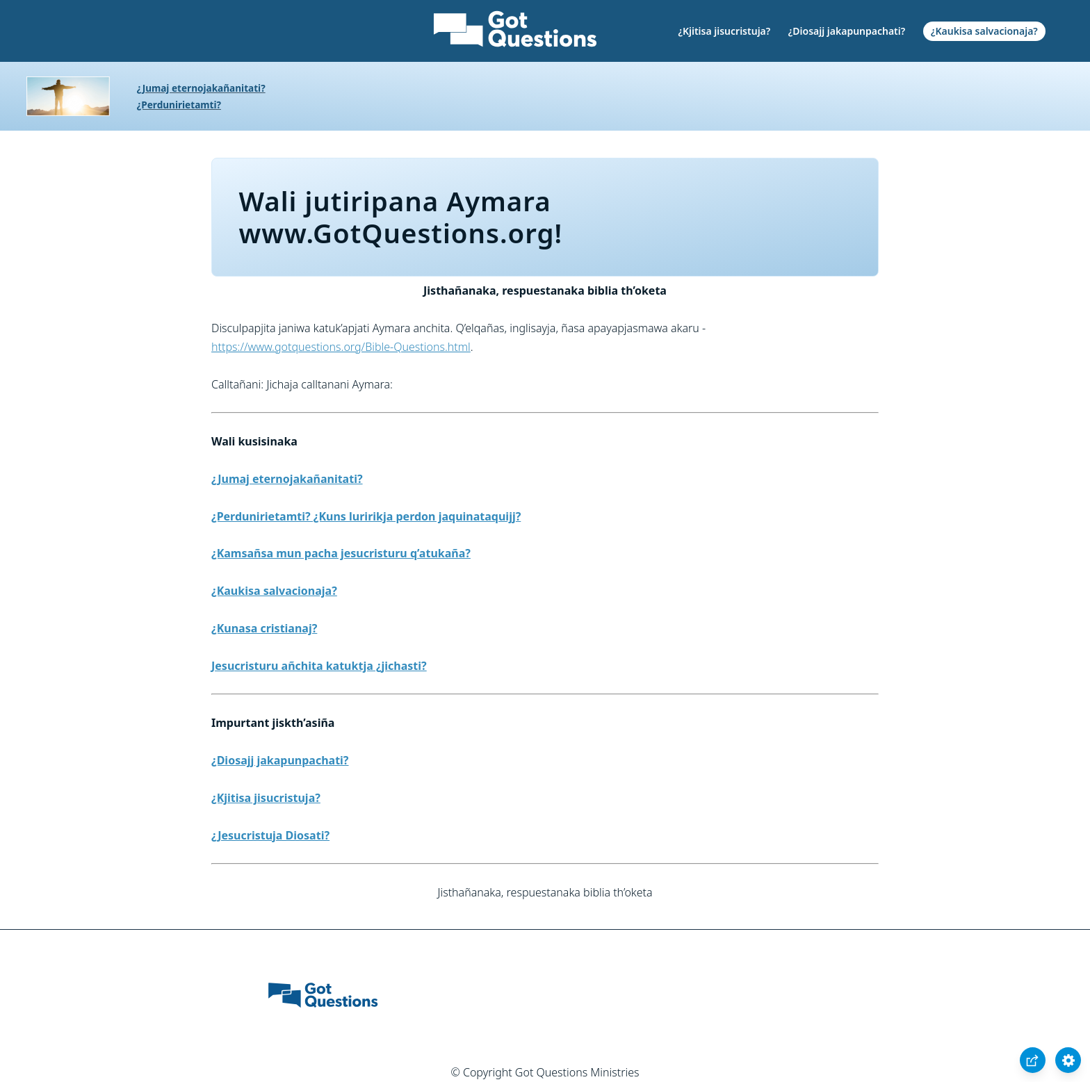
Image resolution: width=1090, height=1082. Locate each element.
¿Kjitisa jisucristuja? (724, 31)
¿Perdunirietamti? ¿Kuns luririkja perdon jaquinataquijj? (366, 516)
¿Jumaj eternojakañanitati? (201, 88)
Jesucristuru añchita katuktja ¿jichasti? (319, 665)
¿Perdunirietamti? (179, 104)
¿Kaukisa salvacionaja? (984, 31)
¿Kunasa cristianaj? (264, 628)
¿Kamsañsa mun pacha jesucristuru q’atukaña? (341, 553)
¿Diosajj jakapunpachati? (846, 31)
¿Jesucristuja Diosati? (270, 835)
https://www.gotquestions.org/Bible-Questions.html (341, 346)
